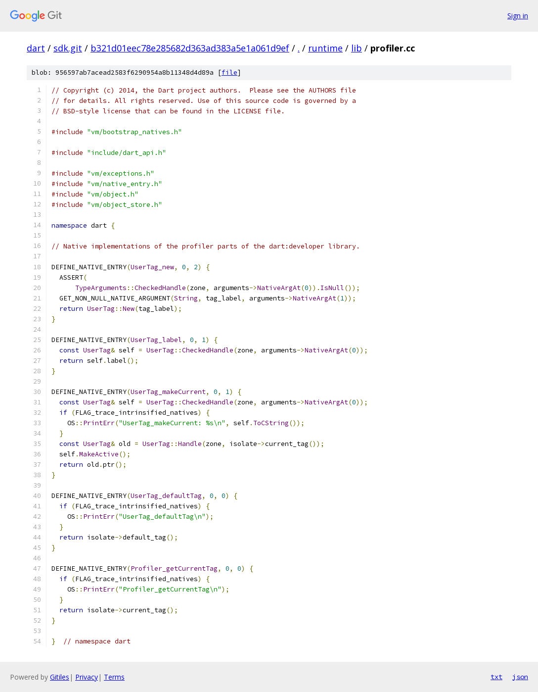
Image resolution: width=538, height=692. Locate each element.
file (229, 72)
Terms (114, 677)
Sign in (517, 15)
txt (496, 676)
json (520, 676)
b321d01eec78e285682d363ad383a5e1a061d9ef (189, 48)
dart (36, 48)
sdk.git (67, 48)
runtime (325, 48)
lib (356, 48)
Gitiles (59, 677)
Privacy (86, 677)
